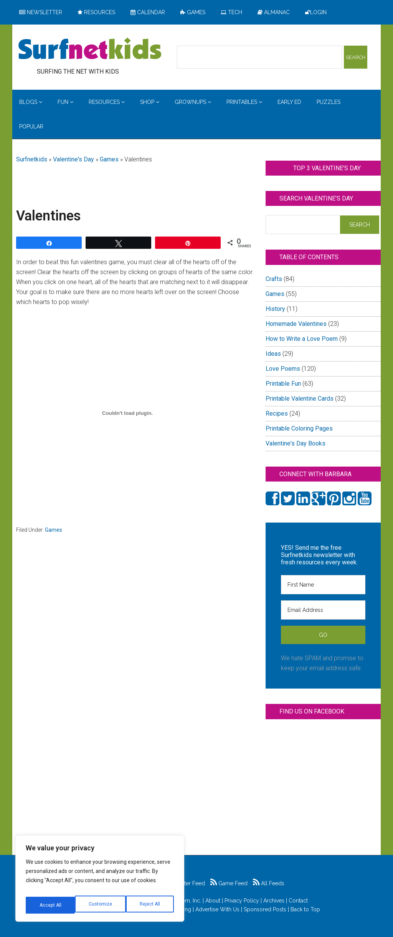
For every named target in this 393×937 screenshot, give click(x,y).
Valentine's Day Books (295, 443)
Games (109, 159)
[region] (99, 881)
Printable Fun (283, 383)
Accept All (150, 905)
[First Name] (323, 584)
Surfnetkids (31, 159)
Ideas (273, 353)
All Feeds (268, 883)
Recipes (277, 413)
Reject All (100, 905)
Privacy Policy (242, 901)
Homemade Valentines (296, 323)
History (275, 308)
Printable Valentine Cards (300, 398)
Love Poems (283, 368)
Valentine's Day (73, 159)
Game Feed (229, 883)
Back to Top (305, 909)
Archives (273, 901)
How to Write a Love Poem (302, 338)
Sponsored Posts (265, 909)
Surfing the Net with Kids (90, 49)
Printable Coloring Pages (299, 428)
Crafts (274, 279)
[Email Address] (323, 610)
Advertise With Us (217, 909)
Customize (50, 905)
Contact (298, 901)
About (212, 901)
